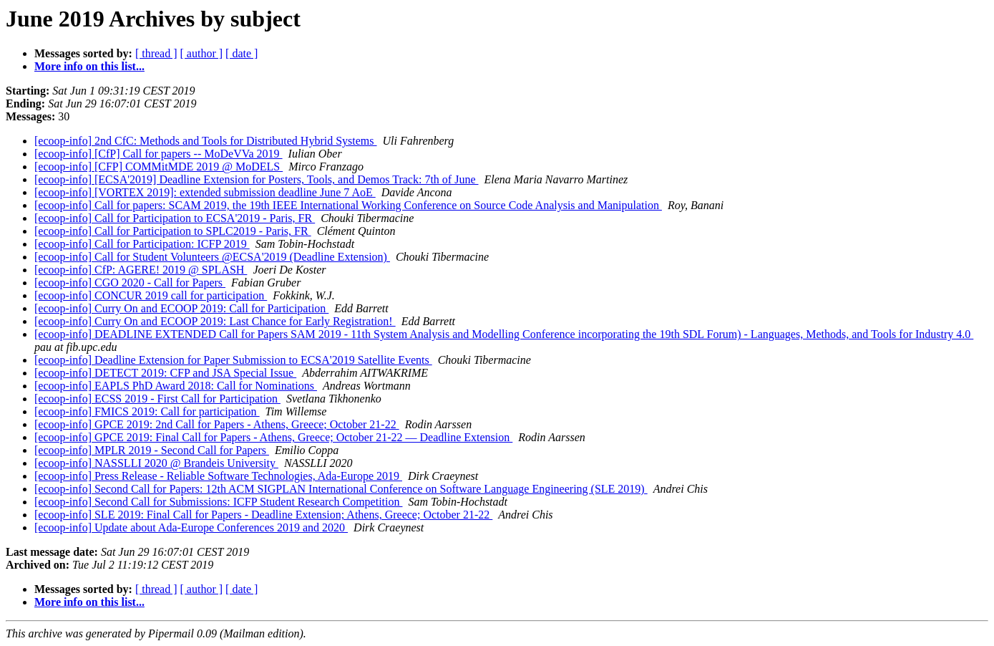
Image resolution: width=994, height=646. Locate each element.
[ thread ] (156, 53)
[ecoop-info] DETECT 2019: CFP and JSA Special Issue (165, 373)
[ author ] (201, 53)
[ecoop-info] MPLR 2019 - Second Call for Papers (151, 450)
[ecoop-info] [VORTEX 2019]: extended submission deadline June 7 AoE (205, 192)
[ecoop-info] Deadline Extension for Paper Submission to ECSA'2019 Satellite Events (233, 360)
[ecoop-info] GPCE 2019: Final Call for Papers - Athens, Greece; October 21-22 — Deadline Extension (273, 437)
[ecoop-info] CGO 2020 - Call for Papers (129, 282)
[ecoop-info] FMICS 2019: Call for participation (147, 411)
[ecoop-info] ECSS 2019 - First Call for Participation (157, 398)
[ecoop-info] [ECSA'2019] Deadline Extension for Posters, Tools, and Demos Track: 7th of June (256, 179)
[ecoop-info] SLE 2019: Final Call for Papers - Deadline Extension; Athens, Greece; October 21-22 (263, 514)
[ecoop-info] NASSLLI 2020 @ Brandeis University (156, 463)
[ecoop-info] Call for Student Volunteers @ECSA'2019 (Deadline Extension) (212, 257)
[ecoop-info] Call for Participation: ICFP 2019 (142, 244)
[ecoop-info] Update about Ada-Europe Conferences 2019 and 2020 (191, 527)
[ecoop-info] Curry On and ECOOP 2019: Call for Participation (181, 308)
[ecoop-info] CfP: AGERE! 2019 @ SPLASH (140, 270)
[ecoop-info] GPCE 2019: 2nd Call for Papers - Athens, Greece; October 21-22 (216, 424)
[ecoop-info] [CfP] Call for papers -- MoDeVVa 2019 (158, 154)
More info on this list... (89, 66)
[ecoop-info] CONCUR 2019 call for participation (150, 295)
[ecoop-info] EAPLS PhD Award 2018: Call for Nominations (175, 386)
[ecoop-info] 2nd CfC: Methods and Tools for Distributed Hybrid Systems (205, 141)
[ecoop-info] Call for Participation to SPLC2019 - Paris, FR (172, 231)
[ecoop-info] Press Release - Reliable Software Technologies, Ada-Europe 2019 (218, 476)
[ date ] (241, 53)
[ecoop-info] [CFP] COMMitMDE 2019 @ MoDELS (158, 166)
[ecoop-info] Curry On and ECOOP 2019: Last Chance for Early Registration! (215, 321)
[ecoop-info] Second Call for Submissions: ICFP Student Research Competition (218, 502)
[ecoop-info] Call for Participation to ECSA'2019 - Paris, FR (174, 218)
